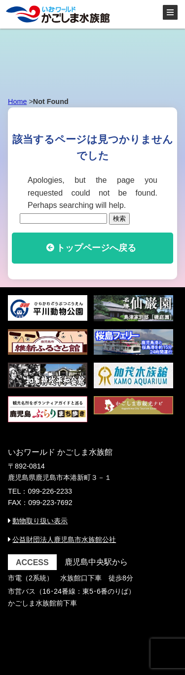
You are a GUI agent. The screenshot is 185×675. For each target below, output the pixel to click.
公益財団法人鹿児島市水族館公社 (64, 539)
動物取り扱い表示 (40, 521)
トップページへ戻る (96, 248)
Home (17, 101)
